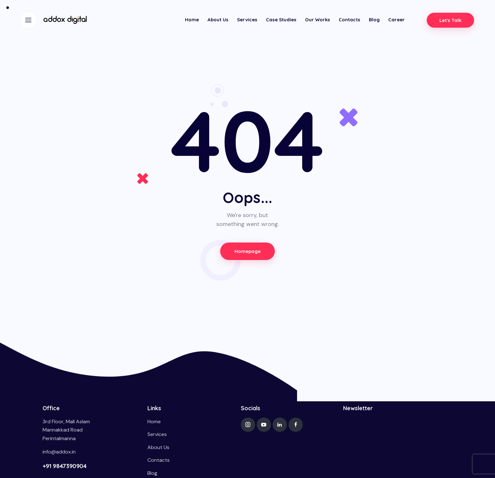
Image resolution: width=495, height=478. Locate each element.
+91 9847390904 (65, 466)
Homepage (247, 251)
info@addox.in (59, 451)
